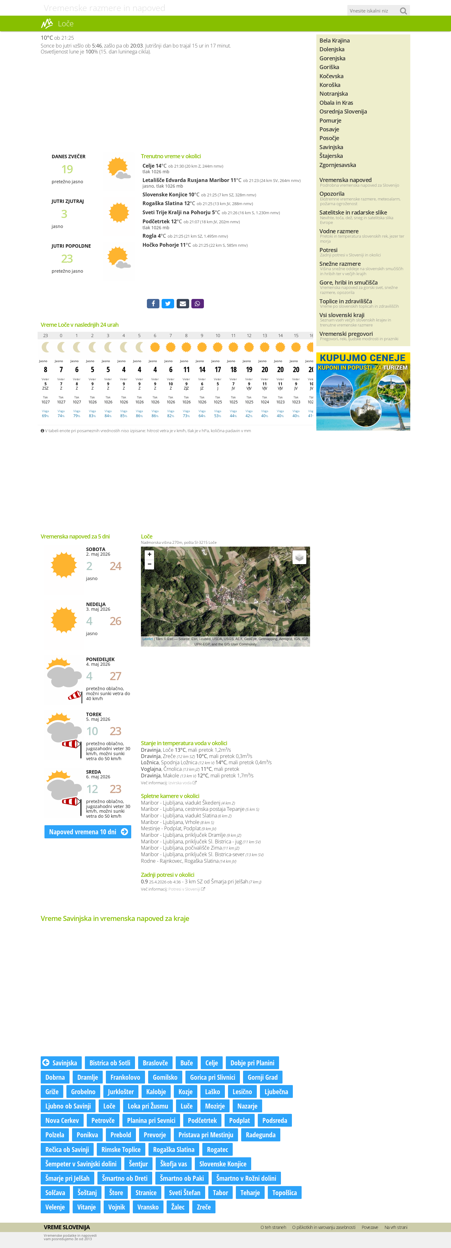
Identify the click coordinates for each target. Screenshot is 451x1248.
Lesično (242, 1092)
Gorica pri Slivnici (212, 1078)
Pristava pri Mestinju (206, 1135)
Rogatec (217, 1150)
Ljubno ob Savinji (68, 1107)
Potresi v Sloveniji (186, 890)
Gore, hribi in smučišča (348, 282)
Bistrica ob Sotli (110, 1064)
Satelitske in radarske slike (353, 212)
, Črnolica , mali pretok (190, 770)
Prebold (121, 1135)
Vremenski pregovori (346, 333)
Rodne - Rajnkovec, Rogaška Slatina (188, 862)
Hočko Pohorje (161, 244)
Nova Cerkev (62, 1121)
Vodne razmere (339, 231)
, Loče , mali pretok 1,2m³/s (186, 751)
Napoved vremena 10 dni (88, 832)
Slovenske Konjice (165, 194)
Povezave (370, 1228)
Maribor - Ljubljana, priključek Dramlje (191, 836)
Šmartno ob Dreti (125, 1179)
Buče (186, 1064)
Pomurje (330, 120)
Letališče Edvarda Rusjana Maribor (186, 180)
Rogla (150, 235)
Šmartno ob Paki (182, 1179)
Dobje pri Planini (252, 1064)
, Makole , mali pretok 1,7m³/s (197, 776)
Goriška (329, 67)
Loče (109, 1107)
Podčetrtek (156, 221)
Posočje (329, 138)
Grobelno (83, 1092)
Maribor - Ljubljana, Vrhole (177, 823)
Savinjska (59, 1064)
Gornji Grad (263, 1078)
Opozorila (332, 193)
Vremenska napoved (345, 180)
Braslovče (155, 1064)
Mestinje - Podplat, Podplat (178, 829)
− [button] (150, 566)
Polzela (54, 1135)
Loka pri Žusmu (148, 1107)
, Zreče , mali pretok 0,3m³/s (196, 757)
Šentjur (138, 1164)
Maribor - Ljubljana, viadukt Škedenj (188, 804)
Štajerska (331, 155)
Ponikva (87, 1135)
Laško (212, 1092)
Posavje (329, 129)
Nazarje (247, 1107)
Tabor (220, 1193)
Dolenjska (332, 49)
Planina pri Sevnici (151, 1121)
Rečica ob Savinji (67, 1150)
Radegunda (261, 1135)
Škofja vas (173, 1164)
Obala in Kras (336, 102)
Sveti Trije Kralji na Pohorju (177, 212)
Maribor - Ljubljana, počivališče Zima (190, 849)
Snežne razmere (339, 263)
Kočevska (331, 76)
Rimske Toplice (121, 1150)
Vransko (148, 1208)
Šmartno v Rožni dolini (246, 1179)
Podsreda (274, 1121)
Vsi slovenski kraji (342, 315)
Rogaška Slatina (163, 203)
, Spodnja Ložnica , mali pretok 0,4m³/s (206, 763)
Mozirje (215, 1107)
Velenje (55, 1208)
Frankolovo (125, 1078)
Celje (148, 165)
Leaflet (148, 640)
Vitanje (86, 1208)
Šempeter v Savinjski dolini (81, 1164)
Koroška (329, 84)
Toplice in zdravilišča (345, 301)
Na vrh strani (396, 1228)
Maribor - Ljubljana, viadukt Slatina (186, 816)
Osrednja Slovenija (343, 111)
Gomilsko (165, 1078)
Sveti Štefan (184, 1193)
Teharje (250, 1193)
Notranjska (333, 93)
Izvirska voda (182, 784)
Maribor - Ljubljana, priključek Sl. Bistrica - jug (201, 842)
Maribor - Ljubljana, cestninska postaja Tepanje (200, 810)
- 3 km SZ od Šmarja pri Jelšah (201, 882)
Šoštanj (87, 1193)
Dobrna (55, 1078)
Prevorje (155, 1135)
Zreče (204, 1208)
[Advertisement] (175, 103)
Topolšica (284, 1193)
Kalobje (156, 1092)
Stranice (146, 1193)
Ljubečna (276, 1092)
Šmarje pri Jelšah (67, 1179)
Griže (52, 1092)
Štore (116, 1193)
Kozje (186, 1092)
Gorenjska (332, 58)
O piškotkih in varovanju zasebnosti (323, 1228)
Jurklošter (121, 1092)
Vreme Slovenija (67, 1228)
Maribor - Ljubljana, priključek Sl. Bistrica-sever (202, 855)
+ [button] (150, 556)
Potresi (328, 250)
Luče (187, 1107)
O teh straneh (273, 1228)
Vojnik (116, 1208)
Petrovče (103, 1121)
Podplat (239, 1121)
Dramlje (87, 1078)
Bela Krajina (334, 40)
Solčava (55, 1193)
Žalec (177, 1208)
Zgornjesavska (337, 165)
